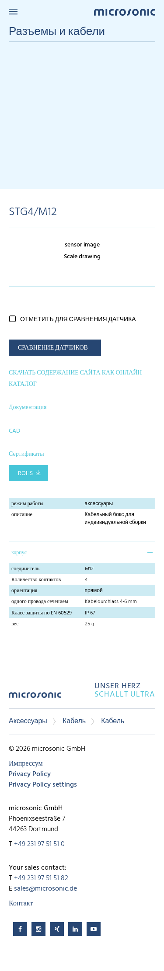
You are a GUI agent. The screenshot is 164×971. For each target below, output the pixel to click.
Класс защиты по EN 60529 (41, 613)
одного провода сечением (39, 601)
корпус (19, 552)
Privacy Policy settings (43, 785)
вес (15, 624)
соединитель (25, 569)
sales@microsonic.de (45, 889)
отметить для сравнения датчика (78, 320)
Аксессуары (28, 721)
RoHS (25, 473)
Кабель (74, 721)
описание (21, 514)
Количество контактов (36, 580)
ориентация (24, 590)
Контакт (21, 903)
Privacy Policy (30, 774)
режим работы (27, 503)
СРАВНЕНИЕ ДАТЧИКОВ (53, 348)
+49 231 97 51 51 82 (41, 878)
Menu (13, 11)
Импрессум (26, 764)
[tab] (82, 552)
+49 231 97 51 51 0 (39, 844)
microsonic (35, 698)
